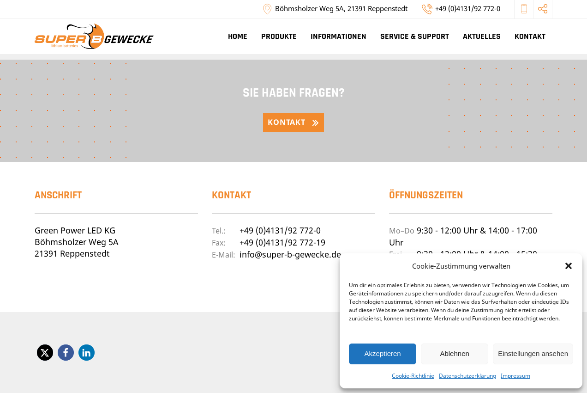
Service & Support (414, 36)
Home (237, 36)
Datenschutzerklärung (467, 376)
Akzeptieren (382, 353)
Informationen (338, 36)
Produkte (279, 36)
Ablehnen (454, 353)
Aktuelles (482, 36)
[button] (568, 265)
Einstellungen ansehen (533, 353)
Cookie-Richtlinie (413, 376)
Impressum (515, 376)
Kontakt (530, 36)
